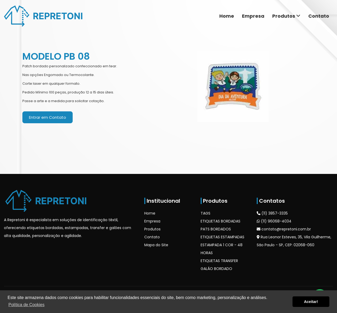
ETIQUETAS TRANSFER (219, 260)
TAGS (205, 213)
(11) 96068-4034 (274, 221)
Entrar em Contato (47, 117)
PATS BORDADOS (216, 229)
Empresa (253, 16)
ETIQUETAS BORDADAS (220, 221)
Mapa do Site (156, 245)
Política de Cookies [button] (26, 304)
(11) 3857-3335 (272, 213)
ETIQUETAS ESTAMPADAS (222, 237)
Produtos (286, 16)
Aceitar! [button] (311, 302)
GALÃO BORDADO (216, 268)
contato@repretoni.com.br (284, 229)
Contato (318, 16)
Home (226, 16)
